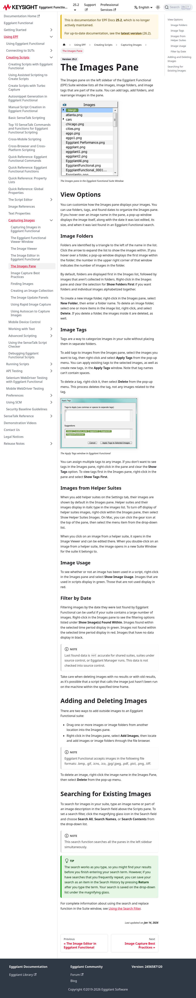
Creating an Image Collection (32, 291)
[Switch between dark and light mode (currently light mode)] (158, 7)
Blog (73, 981)
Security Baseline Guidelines (26, 409)
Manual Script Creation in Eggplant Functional (26, 109)
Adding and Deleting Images (179, 59)
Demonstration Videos (20, 423)
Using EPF (11, 37)
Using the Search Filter (124, 908)
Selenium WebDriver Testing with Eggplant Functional (26, 380)
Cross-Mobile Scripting (24, 139)
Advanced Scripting (22, 336)
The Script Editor (20, 199)
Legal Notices (14, 437)
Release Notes (14, 443)
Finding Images (22, 284)
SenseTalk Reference (19, 416)
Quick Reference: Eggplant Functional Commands (27, 159)
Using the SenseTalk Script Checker (27, 345)
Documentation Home (22, 16)
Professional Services (109, 7)
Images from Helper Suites (178, 38)
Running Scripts (17, 364)
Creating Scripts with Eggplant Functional (30, 66)
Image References (21, 206)
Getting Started (15, 30)
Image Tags (177, 30)
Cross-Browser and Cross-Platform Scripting (27, 148)
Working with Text (21, 329)
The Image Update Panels (29, 297)
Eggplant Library (22, 975)
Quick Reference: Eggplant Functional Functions (27, 169)
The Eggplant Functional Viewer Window (28, 240)
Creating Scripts (17, 57)
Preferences (15, 395)
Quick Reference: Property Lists (27, 180)
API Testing (14, 371)
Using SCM (14, 402)
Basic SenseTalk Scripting (26, 118)
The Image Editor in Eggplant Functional (25, 257)
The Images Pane (23, 266)
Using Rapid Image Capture (31, 304)
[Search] (178, 7)
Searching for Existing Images (177, 68)
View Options (175, 19)
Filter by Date (178, 51)
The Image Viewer (24, 248)
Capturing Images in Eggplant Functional (26, 229)
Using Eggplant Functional (25, 43)
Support (90, 7)
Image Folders (179, 25)
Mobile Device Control (24, 322)
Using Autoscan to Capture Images (30, 313)
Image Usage (178, 46)
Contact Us (12, 430)
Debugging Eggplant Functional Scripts (23, 355)
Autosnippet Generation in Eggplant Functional (27, 98)
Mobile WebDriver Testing (25, 388)
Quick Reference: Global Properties (25, 191)
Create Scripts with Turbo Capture (26, 88)
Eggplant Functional (18, 23)
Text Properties (19, 213)
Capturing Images (21, 220)
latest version (131, 33)
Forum (76, 975)
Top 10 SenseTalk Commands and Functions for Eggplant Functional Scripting (29, 128)
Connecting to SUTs (20, 50)
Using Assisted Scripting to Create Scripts (27, 77)
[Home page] (64, 45)
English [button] (141, 7)
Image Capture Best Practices (25, 275)
